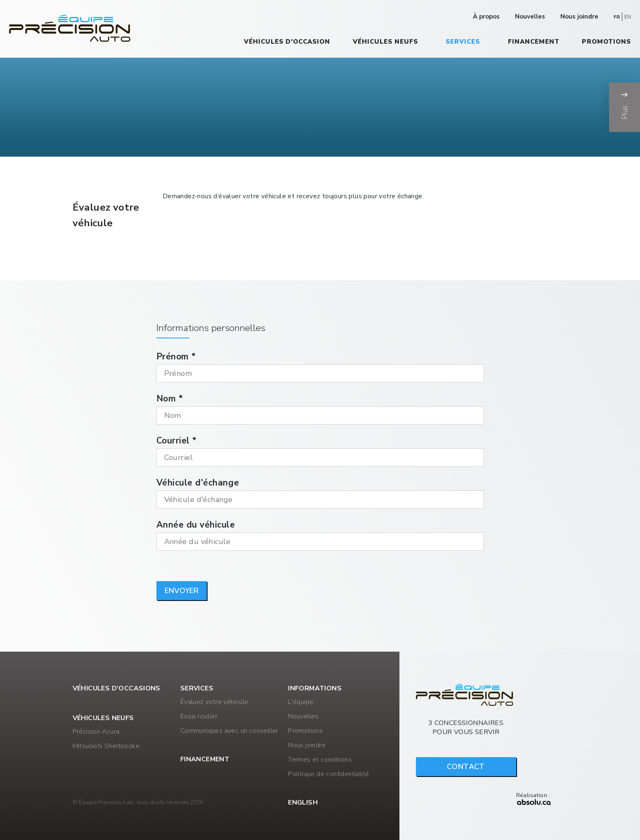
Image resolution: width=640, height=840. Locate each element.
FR (617, 17)
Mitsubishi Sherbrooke (106, 746)
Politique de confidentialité (328, 774)
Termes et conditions (320, 759)
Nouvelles (530, 16)
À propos (486, 16)
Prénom (176, 356)
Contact (466, 767)
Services (463, 42)
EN (627, 17)
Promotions (606, 42)
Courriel (176, 440)
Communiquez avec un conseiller (229, 730)
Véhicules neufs (385, 42)
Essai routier (198, 716)
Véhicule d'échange (197, 482)
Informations (315, 688)
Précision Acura (96, 731)
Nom (169, 398)
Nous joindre (579, 16)
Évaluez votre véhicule (214, 701)
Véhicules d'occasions (117, 688)
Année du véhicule (195, 524)
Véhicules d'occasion (287, 42)
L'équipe (300, 701)
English (303, 802)
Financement (534, 42)
